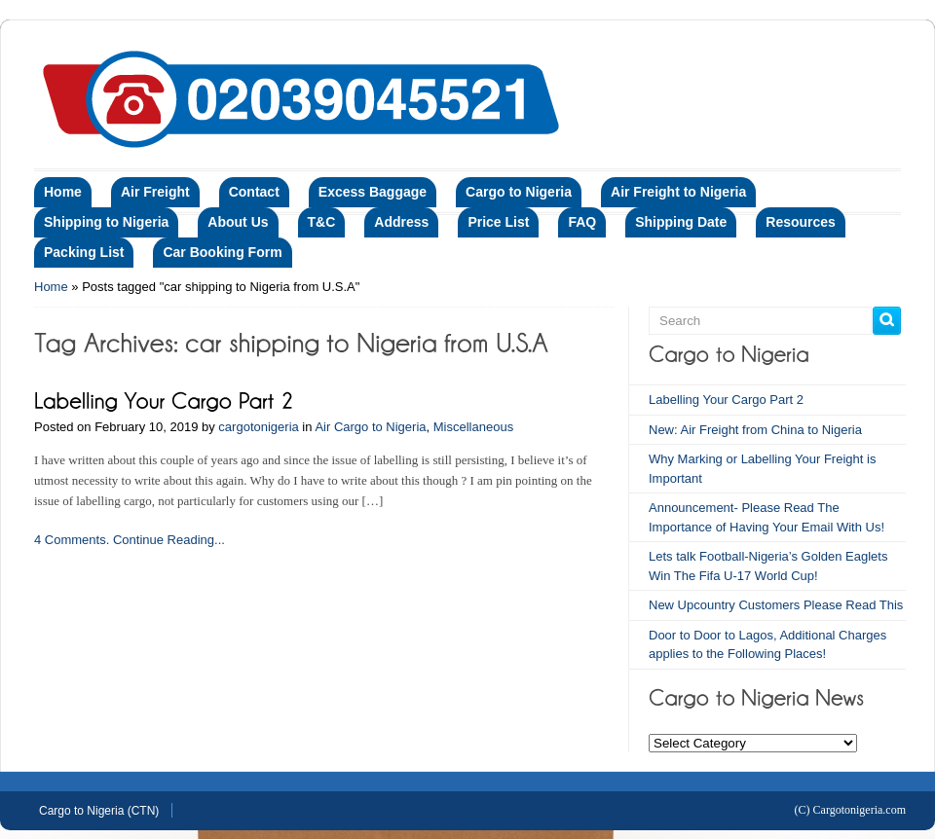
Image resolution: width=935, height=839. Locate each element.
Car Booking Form (222, 252)
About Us (237, 222)
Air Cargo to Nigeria (370, 427)
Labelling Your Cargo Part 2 (726, 399)
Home (63, 192)
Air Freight (155, 192)
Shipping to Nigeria (106, 222)
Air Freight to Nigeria (678, 192)
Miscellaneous (473, 427)
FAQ (582, 222)
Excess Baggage (372, 192)
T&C (322, 222)
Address (401, 222)
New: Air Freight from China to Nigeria (755, 429)
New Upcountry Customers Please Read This (776, 605)
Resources (801, 222)
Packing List (84, 252)
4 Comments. (71, 539)
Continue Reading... (169, 539)
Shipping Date (681, 222)
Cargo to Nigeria (519, 192)
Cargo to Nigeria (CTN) (99, 811)
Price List (498, 222)
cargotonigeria (258, 427)
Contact (254, 192)
